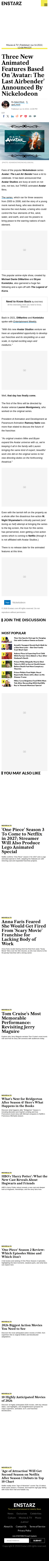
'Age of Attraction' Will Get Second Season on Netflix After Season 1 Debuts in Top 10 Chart (23, 1476)
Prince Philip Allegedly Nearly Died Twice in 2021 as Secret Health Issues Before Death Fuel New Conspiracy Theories (29, 665)
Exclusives (22, 1513)
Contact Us (21, 1526)
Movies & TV (12, 45)
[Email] (30, 116)
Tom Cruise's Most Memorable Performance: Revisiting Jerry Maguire (21, 1022)
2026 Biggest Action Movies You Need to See (22, 1327)
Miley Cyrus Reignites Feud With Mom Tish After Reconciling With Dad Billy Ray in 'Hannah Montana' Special (30, 683)
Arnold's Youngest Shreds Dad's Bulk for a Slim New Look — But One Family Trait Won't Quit (30, 647)
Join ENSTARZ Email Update (24, 1536)
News (10, 1513)
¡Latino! (25, 1521)
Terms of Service (37, 1526)
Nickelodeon (19, 602)
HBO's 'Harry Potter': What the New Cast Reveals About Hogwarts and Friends (24, 1180)
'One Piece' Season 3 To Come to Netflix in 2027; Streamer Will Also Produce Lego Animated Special (23, 840)
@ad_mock (15, 104)
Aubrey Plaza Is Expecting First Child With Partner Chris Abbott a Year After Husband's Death (30, 655)
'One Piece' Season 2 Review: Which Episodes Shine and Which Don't (23, 1253)
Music (38, 1517)
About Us (8, 1526)
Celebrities (35, 1513)
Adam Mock (19, 102)
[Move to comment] (35, 116)
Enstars (12, 3)
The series (7, 197)
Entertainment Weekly (24, 321)
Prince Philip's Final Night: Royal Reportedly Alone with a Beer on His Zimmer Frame (29, 674)
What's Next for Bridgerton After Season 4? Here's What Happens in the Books (22, 1102)
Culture (12, 1517)
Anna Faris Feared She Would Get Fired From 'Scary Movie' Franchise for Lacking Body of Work (24, 932)
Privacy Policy (24, 1530)
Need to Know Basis (18, 301)
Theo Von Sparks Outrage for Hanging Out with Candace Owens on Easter (30, 639)
